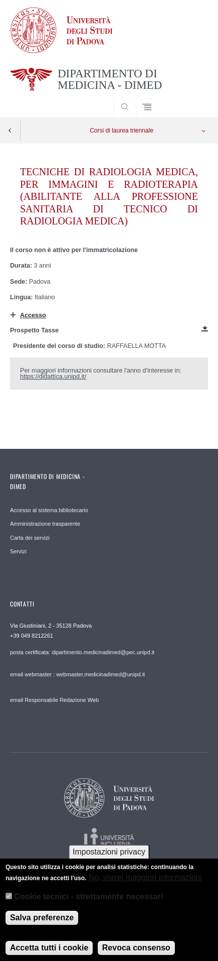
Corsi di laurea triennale (121, 130)
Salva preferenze (42, 924)
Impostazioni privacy (109, 859)
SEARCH (189, 98)
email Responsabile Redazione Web (54, 700)
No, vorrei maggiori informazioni (145, 884)
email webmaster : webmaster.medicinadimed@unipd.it (77, 674)
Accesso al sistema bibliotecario (49, 510)
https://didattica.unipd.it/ (53, 376)
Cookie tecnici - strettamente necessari (88, 904)
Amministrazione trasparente (45, 524)
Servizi (18, 551)
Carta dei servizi (30, 538)
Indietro (10, 130)
